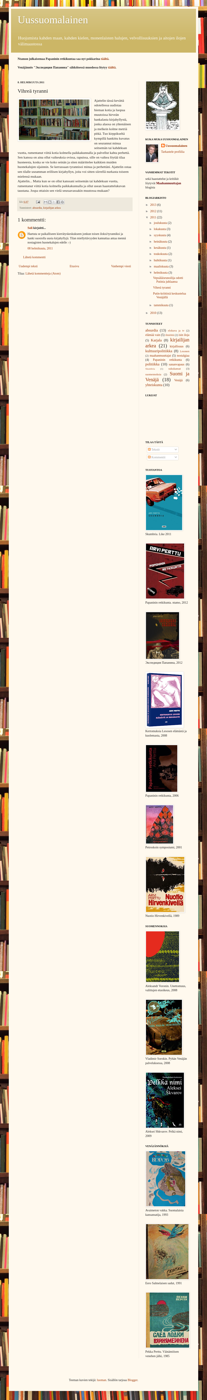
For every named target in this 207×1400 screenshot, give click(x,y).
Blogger (132, 1380)
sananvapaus (177, 364)
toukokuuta (161, 254)
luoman (101, 1380)
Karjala (156, 340)
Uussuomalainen (53, 20)
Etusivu (74, 266)
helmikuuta (161, 272)
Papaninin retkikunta (167, 359)
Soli (30, 228)
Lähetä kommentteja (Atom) (43, 273)
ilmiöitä (169, 335)
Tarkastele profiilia (173, 151)
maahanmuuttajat (160, 355)
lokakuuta (160, 229)
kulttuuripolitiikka (158, 351)
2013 (153, 204)
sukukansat (174, 368)
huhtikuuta (161, 260)
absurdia (37, 207)
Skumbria (150, 368)
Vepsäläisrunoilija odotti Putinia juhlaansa (168, 279)
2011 (153, 217)
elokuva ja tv (176, 330)
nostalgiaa (183, 355)
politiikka (152, 364)
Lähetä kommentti (34, 257)
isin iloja (184, 335)
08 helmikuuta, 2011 (40, 248)
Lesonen (184, 351)
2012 (153, 211)
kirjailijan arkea (52, 207)
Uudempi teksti (28, 266)
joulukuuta (161, 223)
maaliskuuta (161, 266)
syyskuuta (160, 235)
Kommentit (156, 457)
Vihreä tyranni (162, 287)
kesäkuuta (160, 247)
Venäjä (178, 380)
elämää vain (152, 335)
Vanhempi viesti (121, 266)
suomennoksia (153, 374)
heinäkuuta (161, 241)
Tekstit (154, 449)
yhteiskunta (153, 385)
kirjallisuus (176, 346)
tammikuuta (161, 305)
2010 (153, 313)
